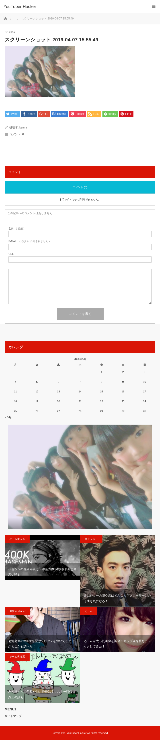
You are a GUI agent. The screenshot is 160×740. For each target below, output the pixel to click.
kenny (23, 127)
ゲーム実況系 (17, 539)
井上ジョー (91, 539)
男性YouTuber (17, 611)
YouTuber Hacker (20, 6)
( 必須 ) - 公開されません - (29, 241)
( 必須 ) (16, 228)
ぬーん (89, 611)
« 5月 (8, 417)
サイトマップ (13, 716)
